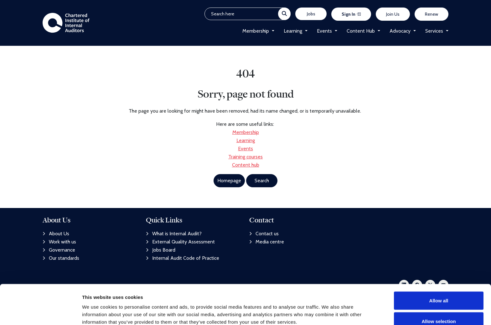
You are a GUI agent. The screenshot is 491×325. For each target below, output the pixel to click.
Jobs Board (160, 250)
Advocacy (400, 31)
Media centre (266, 242)
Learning (293, 31)
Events (324, 31)
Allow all (438, 267)
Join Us (393, 14)
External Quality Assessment (180, 242)
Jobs (311, 14)
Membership (255, 31)
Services (434, 31)
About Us (56, 234)
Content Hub (361, 31)
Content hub (245, 165)
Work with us (59, 242)
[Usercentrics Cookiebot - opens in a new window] (40, 312)
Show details (328, 309)
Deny (439, 308)
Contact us (264, 234)
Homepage (229, 181)
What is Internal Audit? (174, 234)
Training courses (245, 157)
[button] (271, 31)
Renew (431, 14)
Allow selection (438, 287)
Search (262, 181)
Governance (59, 250)
